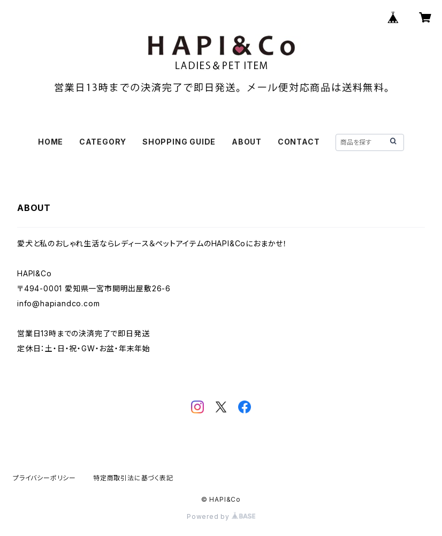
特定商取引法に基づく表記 (133, 478)
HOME (50, 141)
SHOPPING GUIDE (179, 141)
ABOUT (247, 141)
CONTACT (299, 141)
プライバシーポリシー (44, 478)
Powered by (221, 516)
